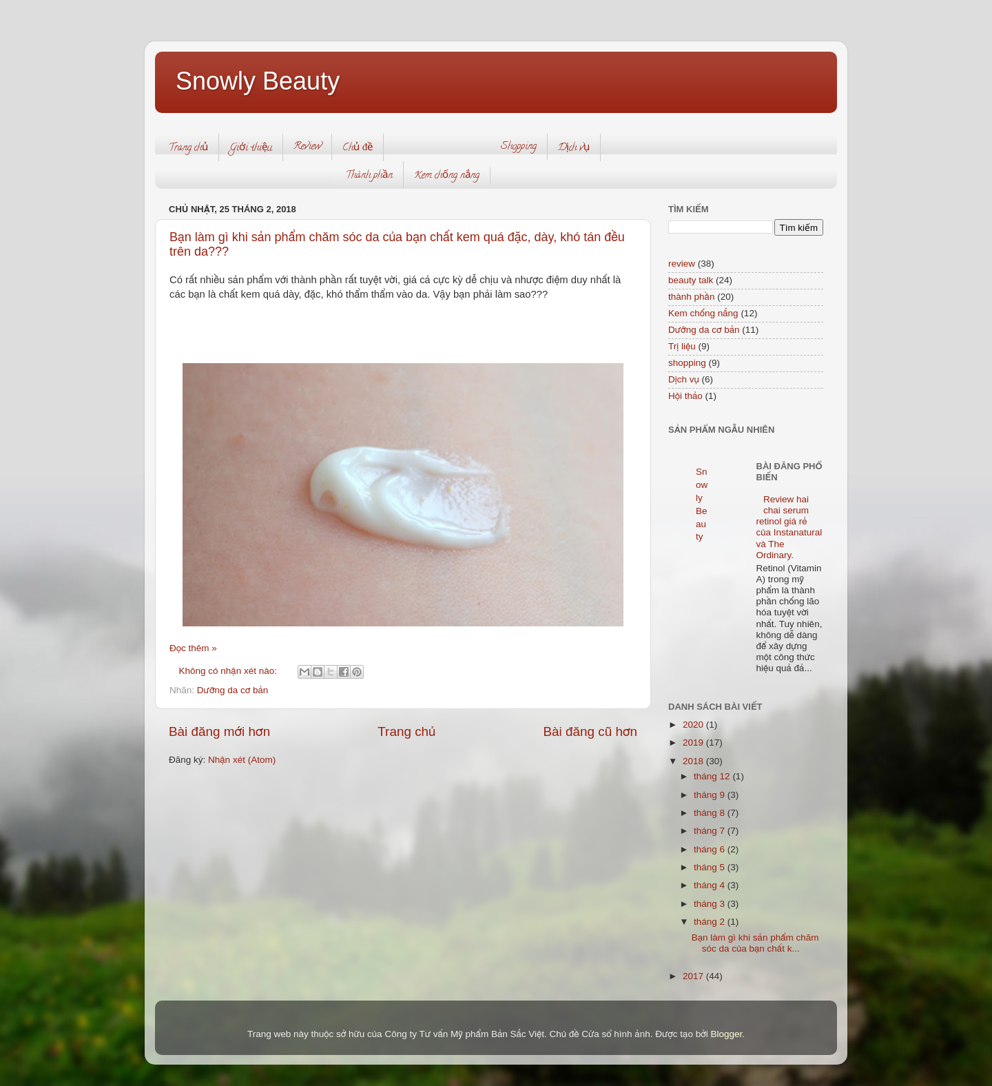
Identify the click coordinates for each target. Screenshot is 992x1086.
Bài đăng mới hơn (219, 731)
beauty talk (690, 280)
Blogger (727, 1034)
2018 (694, 761)
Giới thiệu (250, 148)
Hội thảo (685, 396)
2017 (694, 976)
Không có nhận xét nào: (229, 671)
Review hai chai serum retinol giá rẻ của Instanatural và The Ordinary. (789, 527)
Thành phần (369, 176)
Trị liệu (682, 346)
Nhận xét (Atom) (242, 760)
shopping (687, 363)
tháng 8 (710, 813)
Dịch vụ (574, 148)
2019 (694, 742)
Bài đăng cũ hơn (590, 731)
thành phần (691, 296)
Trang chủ (188, 148)
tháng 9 (710, 795)
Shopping (519, 147)
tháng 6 (710, 849)
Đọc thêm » (193, 648)
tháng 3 (710, 904)
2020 (694, 724)
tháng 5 (710, 867)
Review (307, 147)
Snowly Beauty (258, 81)
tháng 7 (710, 831)
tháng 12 (713, 776)
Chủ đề (357, 148)
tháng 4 (710, 885)
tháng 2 (710, 921)
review (681, 263)
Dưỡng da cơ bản (233, 690)
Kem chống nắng (446, 176)
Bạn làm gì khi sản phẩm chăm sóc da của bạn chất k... (755, 943)
